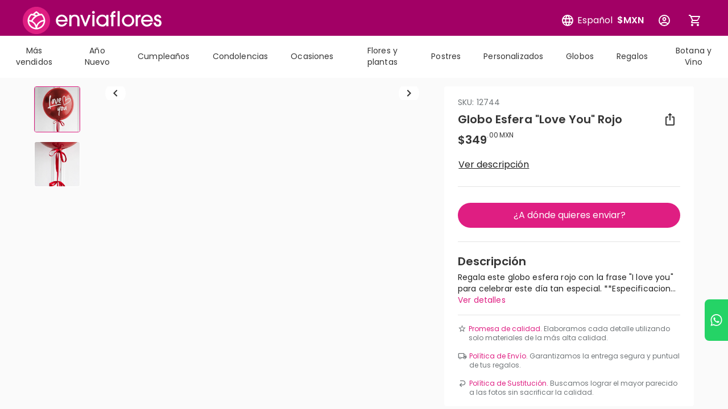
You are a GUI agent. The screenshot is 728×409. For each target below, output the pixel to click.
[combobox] (364, 125)
